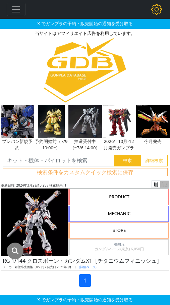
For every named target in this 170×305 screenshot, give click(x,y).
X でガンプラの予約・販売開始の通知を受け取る (84, 23)
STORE (119, 230)
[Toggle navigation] (16, 9)
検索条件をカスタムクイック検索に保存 (85, 172)
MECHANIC (119, 213)
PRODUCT (119, 197)
